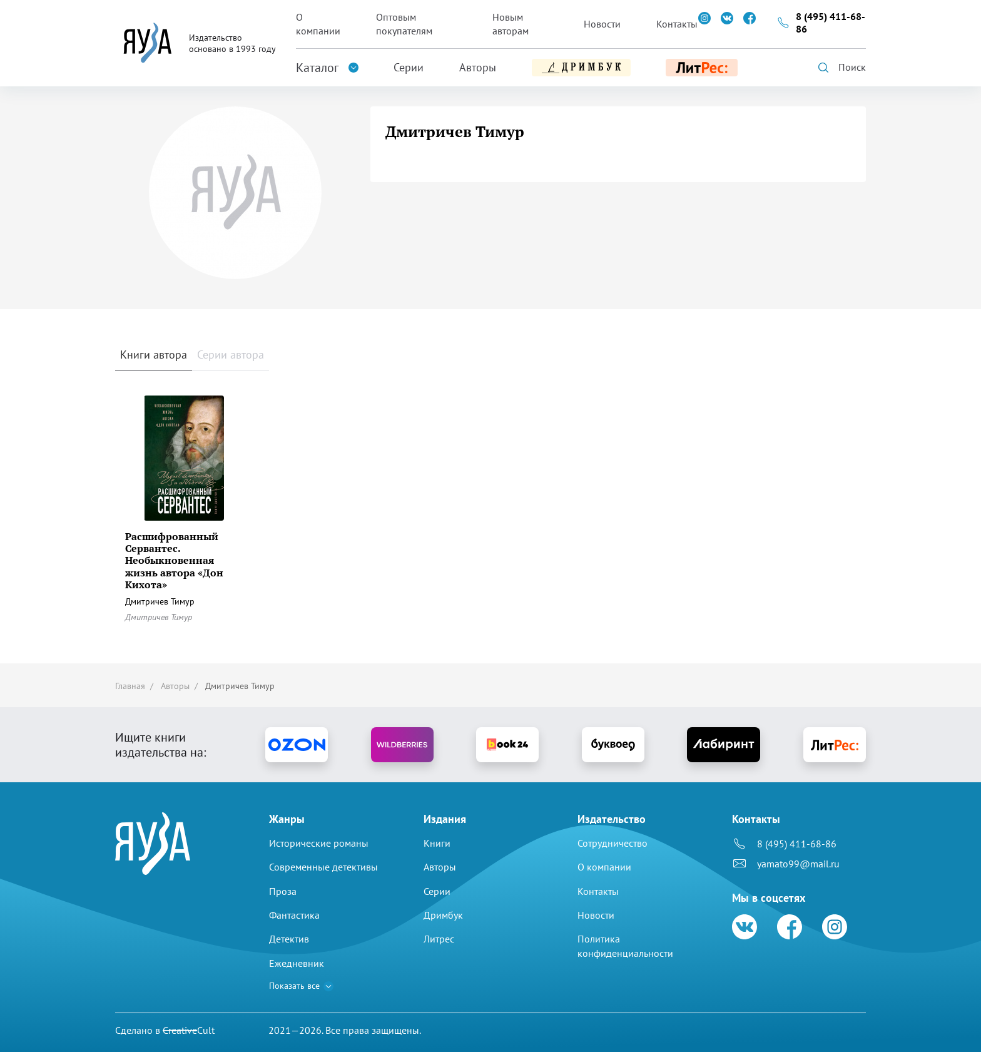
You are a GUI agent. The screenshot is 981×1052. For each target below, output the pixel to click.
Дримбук (443, 915)
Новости (602, 24)
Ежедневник (296, 963)
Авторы (477, 67)
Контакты (677, 24)
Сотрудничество (612, 843)
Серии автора (230, 354)
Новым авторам (510, 24)
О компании (318, 24)
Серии (409, 67)
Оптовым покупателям (404, 24)
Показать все (294, 985)
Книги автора (153, 354)
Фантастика (294, 915)
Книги (437, 843)
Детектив (289, 938)
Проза (283, 891)
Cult (189, 1030)
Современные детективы (323, 866)
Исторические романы (319, 843)
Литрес (439, 938)
